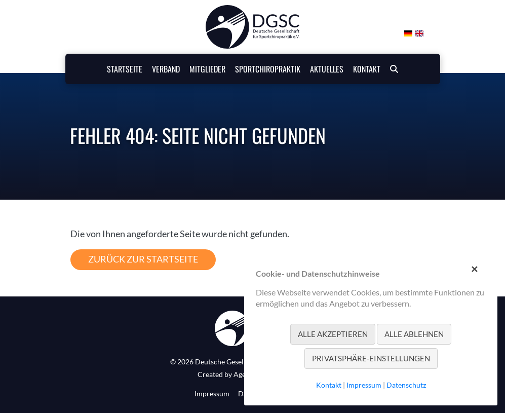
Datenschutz (406, 385)
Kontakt (328, 385)
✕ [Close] (474, 268)
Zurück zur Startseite (143, 259)
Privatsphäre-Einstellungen (371, 358)
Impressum (212, 393)
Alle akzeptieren (333, 334)
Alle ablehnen (414, 334)
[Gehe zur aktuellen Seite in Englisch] (418, 31)
